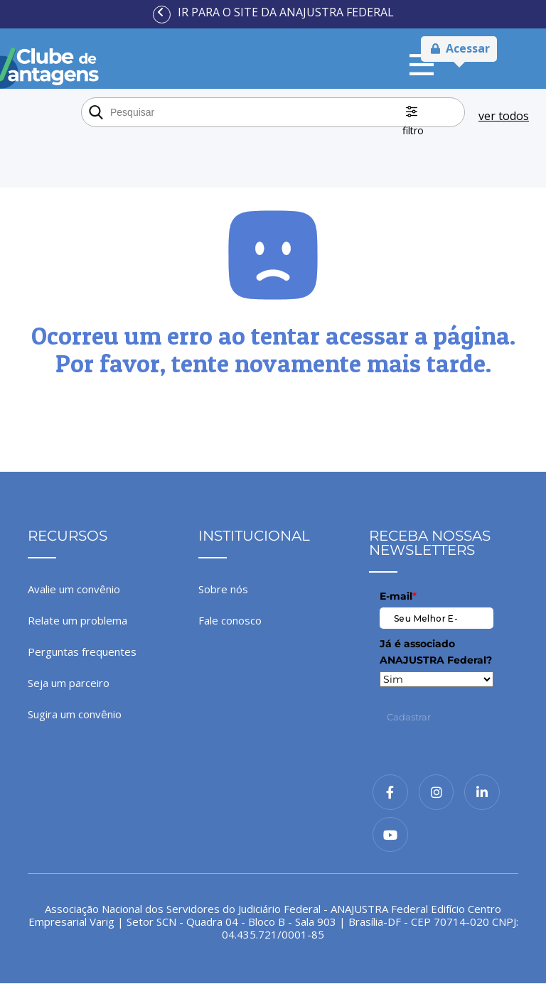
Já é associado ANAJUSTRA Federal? (436, 651)
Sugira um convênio (75, 714)
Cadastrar (409, 717)
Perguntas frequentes (82, 651)
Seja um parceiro (68, 683)
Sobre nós (223, 589)
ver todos (503, 115)
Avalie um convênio (74, 589)
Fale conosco (230, 620)
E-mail (398, 596)
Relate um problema (77, 620)
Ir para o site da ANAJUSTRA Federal (286, 12)
